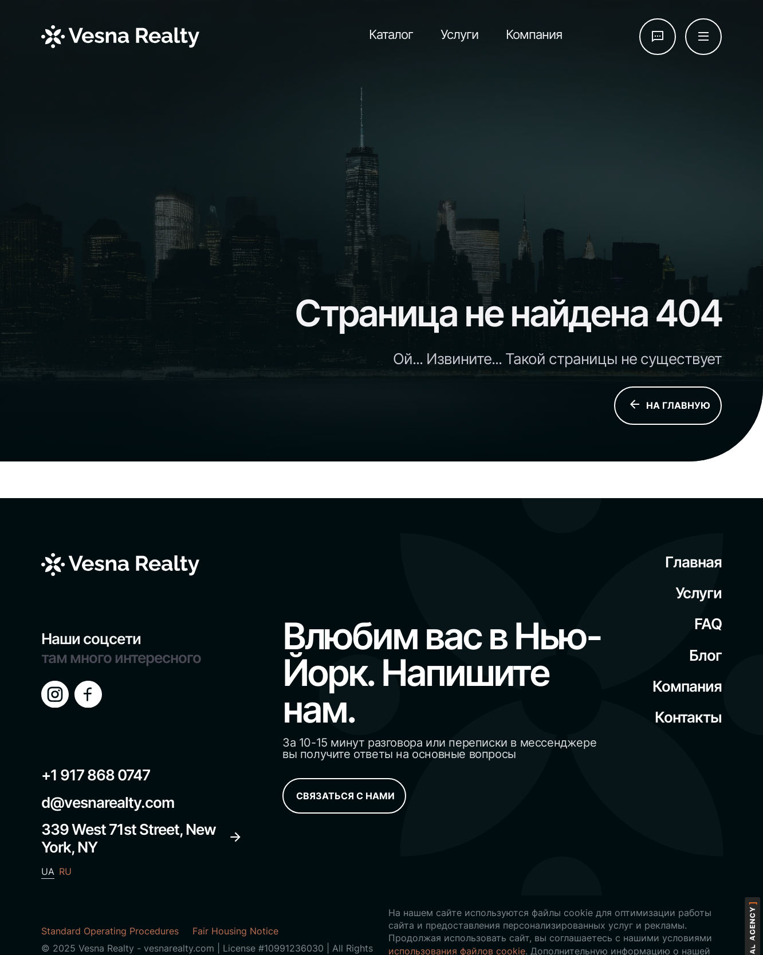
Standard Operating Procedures (110, 931)
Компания (534, 34)
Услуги (459, 34)
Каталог (391, 34)
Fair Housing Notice (235, 931)
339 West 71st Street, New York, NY (141, 838)
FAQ (708, 624)
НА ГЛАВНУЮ (669, 405)
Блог (705, 655)
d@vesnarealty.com (107, 802)
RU (65, 871)
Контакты (688, 717)
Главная (693, 562)
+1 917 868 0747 (95, 775)
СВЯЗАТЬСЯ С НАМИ (345, 796)
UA (47, 871)
